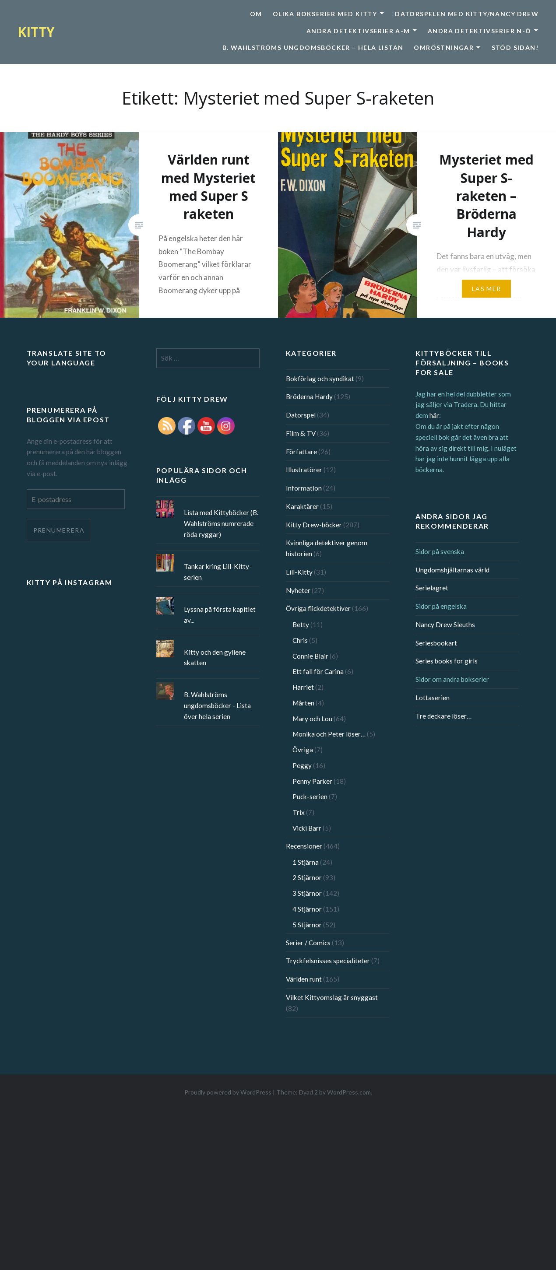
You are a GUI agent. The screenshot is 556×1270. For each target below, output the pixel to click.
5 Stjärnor (307, 925)
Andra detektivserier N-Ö (479, 31)
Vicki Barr (306, 828)
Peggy (302, 765)
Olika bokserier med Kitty (325, 14)
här (434, 415)
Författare (301, 452)
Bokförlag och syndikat (320, 378)
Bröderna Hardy (309, 396)
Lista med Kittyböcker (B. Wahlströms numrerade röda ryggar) (221, 523)
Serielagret (431, 588)
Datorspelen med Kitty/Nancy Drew (466, 14)
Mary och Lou (312, 719)
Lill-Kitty (299, 572)
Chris (300, 640)
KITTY (36, 32)
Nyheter (298, 590)
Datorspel (301, 415)
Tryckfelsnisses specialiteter (328, 961)
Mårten (303, 703)
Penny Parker (312, 781)
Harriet (303, 687)
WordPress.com (349, 1092)
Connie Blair (310, 656)
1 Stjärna (305, 862)
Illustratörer (304, 470)
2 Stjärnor (307, 877)
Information (304, 488)
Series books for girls (446, 661)
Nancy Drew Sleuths (445, 624)
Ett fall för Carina (318, 671)
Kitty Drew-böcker (314, 525)
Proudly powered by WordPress (227, 1092)
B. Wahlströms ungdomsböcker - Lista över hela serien (217, 705)
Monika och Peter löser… (329, 734)
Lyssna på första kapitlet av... (220, 614)
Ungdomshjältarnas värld (452, 570)
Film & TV (301, 433)
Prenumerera (58, 530)
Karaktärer (302, 506)
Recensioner (304, 846)
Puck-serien (309, 796)
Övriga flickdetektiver (318, 608)
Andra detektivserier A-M (358, 31)
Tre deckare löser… (443, 716)
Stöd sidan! (515, 47)
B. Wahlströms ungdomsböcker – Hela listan (312, 47)
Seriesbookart (436, 643)
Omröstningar (444, 47)
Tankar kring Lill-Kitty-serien (218, 571)
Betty (300, 624)
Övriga (302, 750)
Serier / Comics (308, 943)
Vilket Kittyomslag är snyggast (332, 997)
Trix (298, 812)
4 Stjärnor (307, 909)
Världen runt (304, 979)
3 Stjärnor (307, 893)
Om (256, 14)
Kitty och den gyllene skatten (215, 657)
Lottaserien (432, 698)
